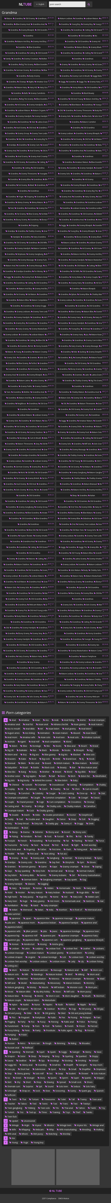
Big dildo (80, 771)
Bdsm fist (84, 776)
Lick (73, 662)
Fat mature (97, 139)
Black (43, 750)
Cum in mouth (34, 438)
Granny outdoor (40, 386)
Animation (44, 733)
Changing (75, 685)
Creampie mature (14, 810)
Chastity (55, 789)
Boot (32, 758)
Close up (82, 793)
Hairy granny (85, 64)
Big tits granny (26, 64)
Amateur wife (27, 737)
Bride (56, 758)
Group (70, 871)
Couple (9, 802)
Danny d (66, 823)
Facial (45, 845)
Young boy (75, 24)
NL (25, 4)
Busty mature (99, 110)
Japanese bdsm (13, 927)
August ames (12, 733)
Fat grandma (44, 426)
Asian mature (60, 733)
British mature (62, 763)
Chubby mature (97, 294)
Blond (68, 771)
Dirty (8, 823)
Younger (86, 639)
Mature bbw (23, 300)
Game (79, 696)
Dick (25, 827)
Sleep (73, 495)
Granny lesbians (22, 311)
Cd (93, 793)
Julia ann (10, 922)
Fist (79, 836)
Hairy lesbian (53, 892)
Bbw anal (69, 746)
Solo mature (35, 421)
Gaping (96, 866)
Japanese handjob (68, 922)
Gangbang (53, 858)
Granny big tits (41, 139)
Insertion (61, 909)
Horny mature (77, 87)
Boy (24, 754)
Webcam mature (35, 604)
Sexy (36, 444)
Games (41, 875)
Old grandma (41, 30)
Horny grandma (41, 346)
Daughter (48, 819)
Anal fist (28, 724)
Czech (43, 789)
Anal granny (20, 127)
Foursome (11, 845)
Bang (22, 771)
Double (13, 814)
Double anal (33, 819)
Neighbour (20, 403)
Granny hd (95, 41)
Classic (95, 797)
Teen (7, 392)
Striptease (20, 254)
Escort (66, 832)
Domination (11, 827)
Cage (40, 802)
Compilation (86, 784)
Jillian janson (30, 931)
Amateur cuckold (91, 737)
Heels (77, 888)
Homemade (63, 888)
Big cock (44, 758)
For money (37, 271)
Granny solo (65, 116)
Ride (74, 352)
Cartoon (31, 789)
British (94, 763)
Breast (57, 771)
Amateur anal (12, 724)
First (55, 845)
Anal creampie (96, 720)
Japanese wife (12, 931)
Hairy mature (20, 685)
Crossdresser (57, 784)
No (95, 35)
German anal (55, 871)
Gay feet (54, 862)
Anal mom (11, 737)
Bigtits (30, 81)
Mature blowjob (88, 288)
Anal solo (73, 737)
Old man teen (77, 530)
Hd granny (97, 64)
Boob (90, 758)
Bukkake (22, 750)
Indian (13, 909)
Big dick (10, 780)
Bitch (71, 776)
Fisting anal (80, 849)
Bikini (22, 763)
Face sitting (47, 691)
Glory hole (39, 871)
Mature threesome (86, 403)
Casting (72, 784)
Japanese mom (26, 922)
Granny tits (100, 271)
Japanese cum (50, 939)
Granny (64, 64)
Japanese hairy (90, 935)
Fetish (89, 840)
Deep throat (22, 823)
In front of (76, 909)
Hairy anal (90, 888)
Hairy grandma (45, 87)
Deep (72, 819)
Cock (30, 810)
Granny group (22, 133)
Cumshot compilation (54, 797)
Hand (34, 905)
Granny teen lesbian (39, 133)
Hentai (37, 888)
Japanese (14, 918)
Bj (70, 357)
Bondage (35, 746)
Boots (57, 746)
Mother (26, 392)
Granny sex (93, 645)
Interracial (26, 909)
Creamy (27, 806)
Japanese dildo (31, 939)
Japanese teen (91, 931)
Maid (31, 185)
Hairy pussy (26, 896)
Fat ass (62, 853)
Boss (61, 776)
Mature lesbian (65, 18)
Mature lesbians (94, 564)
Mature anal (9, 265)
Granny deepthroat (95, 352)
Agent (22, 741)
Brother (44, 771)
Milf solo (86, 444)
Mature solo (65, 398)
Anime (81, 720)
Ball (52, 776)
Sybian (72, 294)
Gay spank (71, 879)
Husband (68, 892)
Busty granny (33, 76)
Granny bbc (93, 547)
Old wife (42, 242)
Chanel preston (25, 802)
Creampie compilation (16, 797)
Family (7, 58)
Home (54, 896)
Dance (61, 819)
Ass (46, 720)
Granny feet (42, 208)
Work (21, 472)
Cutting (86, 30)
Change (99, 685)
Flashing (77, 840)
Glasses (30, 883)
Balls (25, 93)
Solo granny (98, 116)
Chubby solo (95, 570)
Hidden (49, 888)
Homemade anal (71, 901)
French (22, 840)
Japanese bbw (41, 918)
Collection (86, 616)
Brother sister (12, 776)
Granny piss (21, 610)
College (39, 806)
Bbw (23, 746)
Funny (24, 845)
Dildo (36, 814)
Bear (92, 771)
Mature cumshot (88, 122)
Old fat (87, 139)
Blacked (75, 754)
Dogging (93, 819)
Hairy (12, 888)
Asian (36, 720)
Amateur (24, 720)
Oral (72, 524)
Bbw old (45, 70)
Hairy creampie (49, 905)
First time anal (13, 849)
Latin (86, 375)
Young (17, 352)
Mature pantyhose (88, 656)
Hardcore (88, 901)
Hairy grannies (100, 317)
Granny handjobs (35, 104)
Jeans (53, 931)
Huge (23, 901)
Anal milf (34, 741)
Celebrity (38, 793)
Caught (35, 797)
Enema (25, 832)
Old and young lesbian (38, 610)
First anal (32, 853)
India (49, 909)
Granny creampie (30, 58)
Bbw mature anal (87, 767)
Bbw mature (75, 104)
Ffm (70, 836)
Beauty (62, 767)
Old (60, 110)
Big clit (9, 750)
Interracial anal (93, 909)
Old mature (80, 265)
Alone (67, 741)
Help (24, 905)
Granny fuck (41, 260)
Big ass (34, 754)
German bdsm (29, 879)
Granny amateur (41, 535)
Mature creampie (41, 352)
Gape (53, 866)
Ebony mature (46, 219)
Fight (75, 845)
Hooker (20, 892)
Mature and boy (22, 41)
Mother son (45, 58)
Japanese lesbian (47, 922)
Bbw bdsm (61, 780)
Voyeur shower (25, 535)
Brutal (94, 746)
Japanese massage (63, 918)
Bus (33, 750)
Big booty (23, 780)
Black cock (48, 767)
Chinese (14, 784)
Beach (83, 746)
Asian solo (44, 737)
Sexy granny (33, 662)
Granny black (95, 47)
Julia (44, 931)
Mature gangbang (95, 472)
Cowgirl (83, 797)
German (67, 858)
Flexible (9, 853)
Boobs (66, 750)
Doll (82, 819)
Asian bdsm (52, 728)
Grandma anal (38, 24)
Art (40, 728)
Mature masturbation (94, 260)
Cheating (10, 793)
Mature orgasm (38, 110)
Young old (99, 24)
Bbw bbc (10, 771)
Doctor (71, 814)
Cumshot (24, 793)
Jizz (86, 334)
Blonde (54, 750)
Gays (8, 871)
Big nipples (29, 776)
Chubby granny (33, 231)
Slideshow (99, 214)
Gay (24, 858)
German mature (85, 871)
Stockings (22, 438)
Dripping (29, 196)
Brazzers (10, 758)
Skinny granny (22, 202)
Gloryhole (68, 862)
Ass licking (29, 733)
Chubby (101, 784)
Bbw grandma (33, 47)
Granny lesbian (66, 133)
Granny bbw (25, 179)
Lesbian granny (78, 208)
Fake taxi (95, 849)
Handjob (15, 237)
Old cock (99, 461)
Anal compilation (51, 741)
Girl (72, 875)
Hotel (8, 892)
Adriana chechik (59, 724)
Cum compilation (56, 802)
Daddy (9, 819)
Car (66, 789)
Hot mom (53, 901)
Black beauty (88, 93)
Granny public (25, 386)
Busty (84, 570)
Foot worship (53, 840)
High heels (11, 896)
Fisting (13, 836)
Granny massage (26, 260)
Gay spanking (22, 871)
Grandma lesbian (93, 202)
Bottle (35, 767)
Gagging (43, 883)
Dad (20, 819)
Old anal (31, 127)
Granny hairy (94, 81)
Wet (19, 139)
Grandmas (41, 18)
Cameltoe (89, 806)
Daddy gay (52, 823)
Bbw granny (32, 214)
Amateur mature (80, 162)
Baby (74, 780)
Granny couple (91, 277)
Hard (95, 892)
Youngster (43, 173)
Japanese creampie (69, 935)
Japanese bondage (70, 931)
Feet (11, 208)
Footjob (10, 840)
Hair (101, 901)
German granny (21, 70)
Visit (32, 122)
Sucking (82, 352)
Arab (55, 720)
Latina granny (42, 122)
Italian (91, 495)
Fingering (29, 849)
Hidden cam (92, 896)
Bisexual (10, 763)
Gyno (98, 858)
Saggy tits (82, 81)
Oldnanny (45, 696)
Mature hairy (20, 87)
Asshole (10, 741)
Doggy (79, 823)
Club (102, 793)
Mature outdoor (97, 432)
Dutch (26, 814)
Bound (46, 763)
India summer (12, 914)
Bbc (47, 746)
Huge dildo (83, 892)
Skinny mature (36, 202)
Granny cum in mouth (80, 76)
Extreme (38, 832)
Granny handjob (24, 116)
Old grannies (87, 214)
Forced (59, 836)
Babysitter (11, 767)
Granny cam (34, 145)
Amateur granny (42, 81)
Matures (30, 558)
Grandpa (11, 145)
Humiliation (11, 905)
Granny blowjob (26, 30)
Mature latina (23, 380)
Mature (8, 18)
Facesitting (19, 691)
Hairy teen (11, 901)
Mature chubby (93, 679)
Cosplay (10, 789)
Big (89, 750)
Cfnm (76, 789)
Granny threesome (83, 110)
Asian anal (42, 724)
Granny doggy (39, 306)
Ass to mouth (12, 728)
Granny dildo (75, 426)
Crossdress (74, 802)
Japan (27, 918)
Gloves (91, 862)
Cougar (51, 793)
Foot (48, 836)
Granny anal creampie (39, 156)
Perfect (33, 363)
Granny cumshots (37, 93)
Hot (30, 346)
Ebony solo (79, 832)
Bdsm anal (11, 754)
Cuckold (27, 784)
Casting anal (12, 806)
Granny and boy (38, 41)
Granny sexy (46, 570)
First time (73, 507)
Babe (22, 758)
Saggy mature (97, 76)
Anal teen (59, 737)
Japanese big (12, 935)
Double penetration (53, 814)
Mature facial (95, 357)
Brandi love (69, 758)
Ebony (13, 832)
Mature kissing (96, 334)
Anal (12, 720)
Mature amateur (42, 277)
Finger (20, 196)
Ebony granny (20, 219)
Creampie (40, 784)
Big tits (63, 754)
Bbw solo (87, 116)
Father (42, 849)
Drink (90, 823)
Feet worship (89, 845)
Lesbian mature (91, 18)
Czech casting (66, 793)
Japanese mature (85, 918)
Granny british (32, 478)
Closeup (21, 81)
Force (100, 840)
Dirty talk (37, 823)
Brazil (24, 767)
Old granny (29, 18)
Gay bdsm (11, 875)
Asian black (89, 733)
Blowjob (79, 750)
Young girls (90, 530)
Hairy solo (76, 896)
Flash (67, 849)
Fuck (65, 845)
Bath (42, 776)
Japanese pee (47, 935)
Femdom (26, 836)
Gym (80, 862)
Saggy (62, 81)
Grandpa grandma (22, 271)
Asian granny (78, 724)
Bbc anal (34, 763)
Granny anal (10, 150)
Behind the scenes (42, 780)
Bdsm (13, 746)
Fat (66, 840)
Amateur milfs (46, 512)
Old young (74, 461)
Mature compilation (39, 300)
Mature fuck (44, 702)
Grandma (18, 18)
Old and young (76, 99)
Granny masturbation (39, 329)
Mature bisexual (89, 484)
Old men (44, 444)
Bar (72, 767)
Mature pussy (100, 426)
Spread (81, 587)
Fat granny (76, 139)
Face (34, 845)
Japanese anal (89, 922)
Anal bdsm (85, 728)
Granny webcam (92, 696)
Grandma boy (44, 323)
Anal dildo (29, 728)
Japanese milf (29, 935)
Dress (30, 489)
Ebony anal (52, 832)
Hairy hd (32, 87)
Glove (85, 866)
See (36, 489)
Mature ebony (81, 47)
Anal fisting (68, 720)
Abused (75, 733)
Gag (83, 879)
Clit (20, 789)
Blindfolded (99, 776)
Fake (20, 853)
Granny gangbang (34, 254)
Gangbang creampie (51, 879)
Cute (72, 797)
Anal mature (20, 581)
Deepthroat (85, 814)
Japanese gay (12, 939)
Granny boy (87, 24)
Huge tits (41, 896)
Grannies (22, 346)
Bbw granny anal (22, 24)
